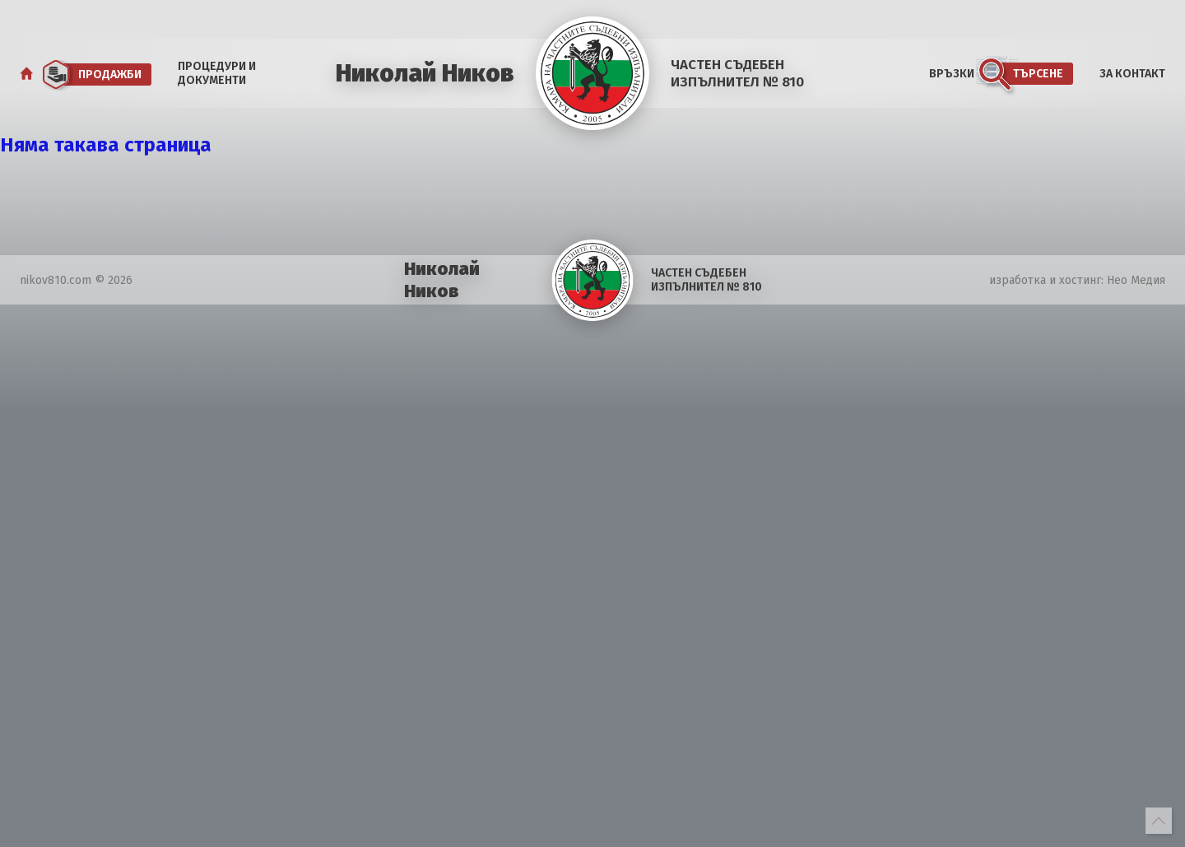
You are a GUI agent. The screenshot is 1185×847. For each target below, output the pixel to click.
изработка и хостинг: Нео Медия (1077, 280)
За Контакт (1132, 74)
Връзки (951, 74)
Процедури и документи (217, 73)
